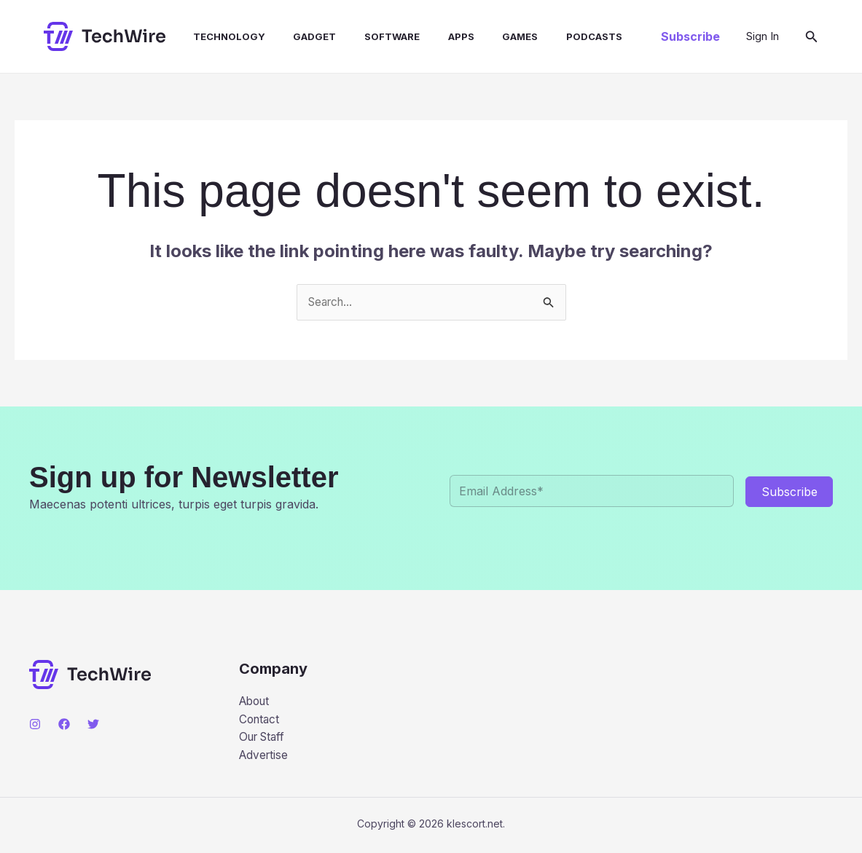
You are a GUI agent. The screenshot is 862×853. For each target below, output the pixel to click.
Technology (217, 36)
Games (488, 36)
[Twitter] (93, 725)
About (256, 702)
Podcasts (558, 36)
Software (370, 36)
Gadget (297, 36)
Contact (260, 721)
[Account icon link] (762, 36)
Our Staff (264, 739)
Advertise (265, 758)
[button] (690, 36)
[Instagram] (35, 725)
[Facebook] (64, 725)
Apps (434, 36)
